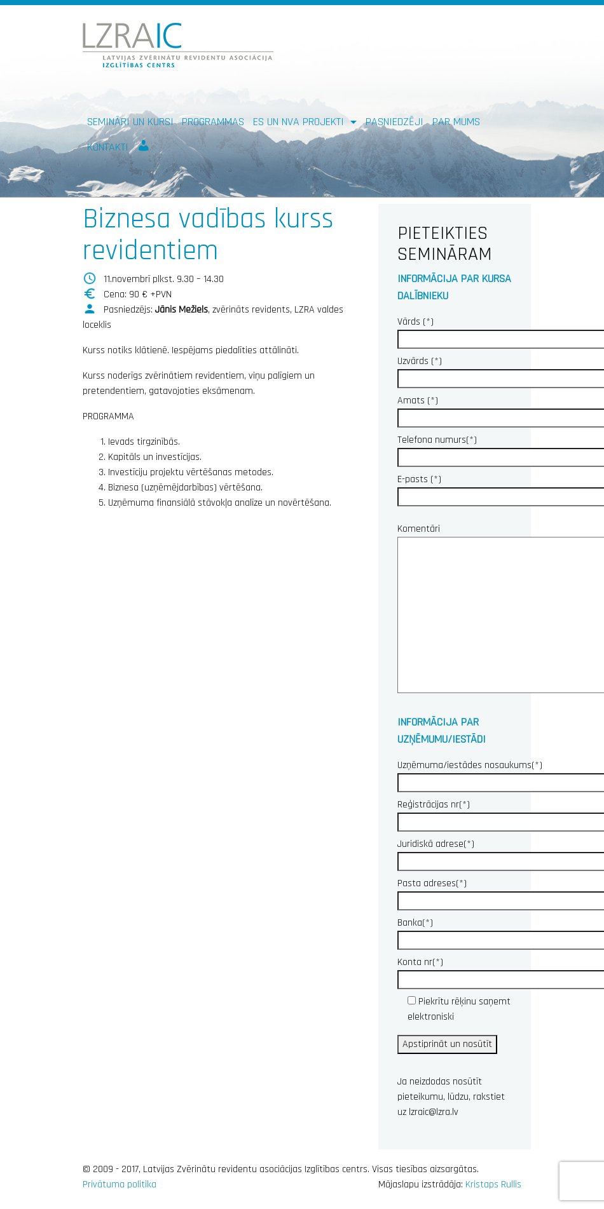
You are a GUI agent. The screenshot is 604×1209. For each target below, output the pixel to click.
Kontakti (107, 147)
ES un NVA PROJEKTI (300, 121)
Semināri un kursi (130, 121)
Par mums (456, 121)
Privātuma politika (119, 1184)
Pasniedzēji (394, 121)
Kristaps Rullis (493, 1184)
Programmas (213, 121)
